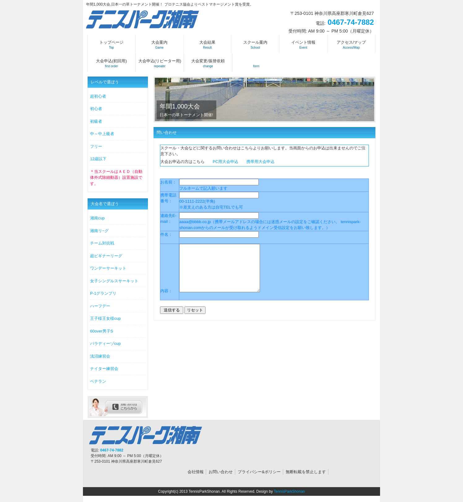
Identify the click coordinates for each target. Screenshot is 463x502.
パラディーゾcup (105, 343)
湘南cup (97, 218)
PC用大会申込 (225, 161)
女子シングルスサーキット (114, 281)
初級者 (96, 121)
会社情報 (196, 471)
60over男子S (101, 331)
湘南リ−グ (99, 230)
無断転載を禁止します (306, 471)
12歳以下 (98, 158)
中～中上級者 (102, 133)
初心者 (96, 108)
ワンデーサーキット (108, 268)
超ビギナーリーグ (106, 255)
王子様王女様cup (105, 318)
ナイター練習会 (104, 368)
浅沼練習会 (100, 356)
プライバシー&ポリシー (259, 471)
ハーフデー (100, 306)
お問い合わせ (221, 471)
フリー (96, 146)
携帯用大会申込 (260, 161)
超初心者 (98, 96)
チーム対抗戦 (102, 243)
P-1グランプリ (103, 293)
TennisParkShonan (289, 491)
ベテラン (98, 381)
